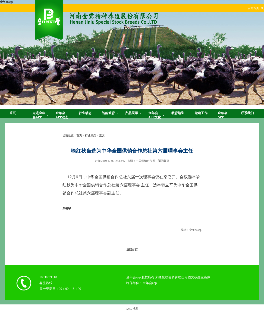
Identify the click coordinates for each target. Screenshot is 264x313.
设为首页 (253, 8)
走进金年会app (38, 115)
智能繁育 (108, 113)
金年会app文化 (154, 115)
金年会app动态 (62, 115)
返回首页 (163, 161)
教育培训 (177, 113)
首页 (12, 113)
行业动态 (85, 113)
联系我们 (247, 113)
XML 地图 (132, 308)
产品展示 (131, 113)
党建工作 (201, 113)
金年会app (6, 1)
